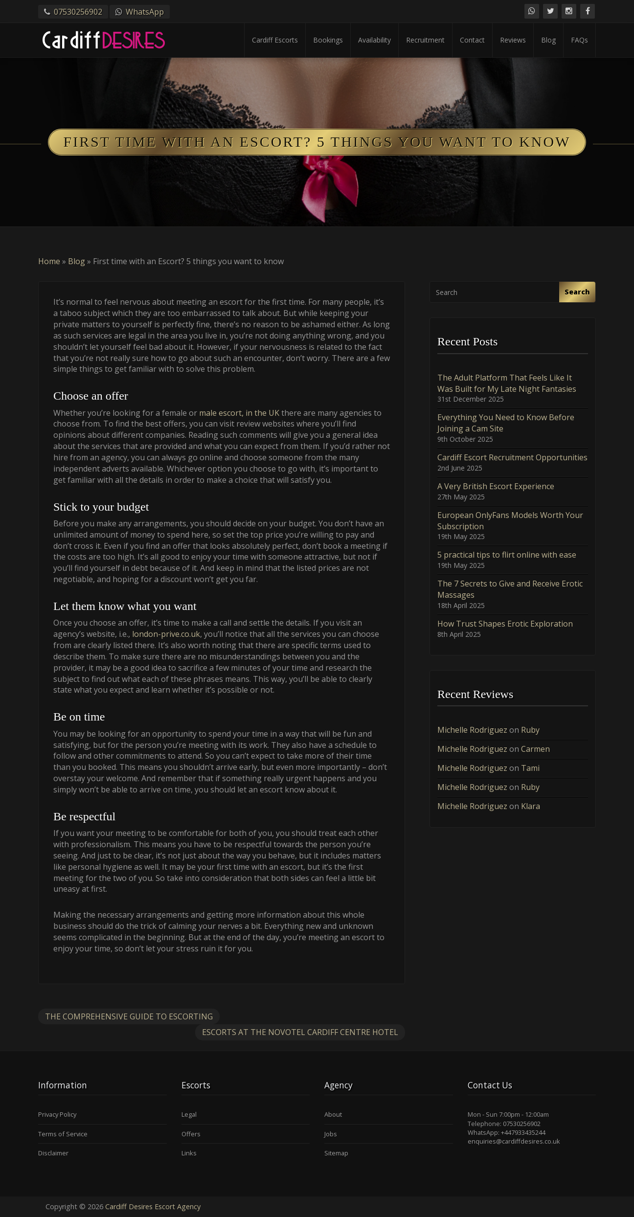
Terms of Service (63, 1133)
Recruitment (425, 40)
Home (49, 261)
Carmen (535, 749)
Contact (472, 40)
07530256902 (78, 11)
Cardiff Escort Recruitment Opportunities (512, 457)
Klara (530, 806)
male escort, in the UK (239, 412)
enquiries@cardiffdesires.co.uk (514, 1141)
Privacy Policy (57, 1114)
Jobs (330, 1133)
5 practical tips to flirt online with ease (506, 554)
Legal (189, 1114)
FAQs (579, 40)
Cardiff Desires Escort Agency (153, 1206)
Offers (191, 1133)
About (333, 1114)
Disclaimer (53, 1153)
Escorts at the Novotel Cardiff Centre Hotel (300, 1032)
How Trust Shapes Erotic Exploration (505, 623)
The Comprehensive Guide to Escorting (129, 1016)
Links (189, 1153)
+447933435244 (523, 1132)
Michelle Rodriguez (472, 729)
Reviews (513, 40)
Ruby (530, 729)
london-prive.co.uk (166, 634)
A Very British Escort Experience (495, 486)
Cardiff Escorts (275, 40)
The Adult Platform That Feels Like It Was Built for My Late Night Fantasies (506, 383)
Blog (548, 40)
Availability (374, 40)
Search (577, 291)
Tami (530, 768)
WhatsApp (145, 11)
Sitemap (336, 1153)
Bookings (328, 40)
